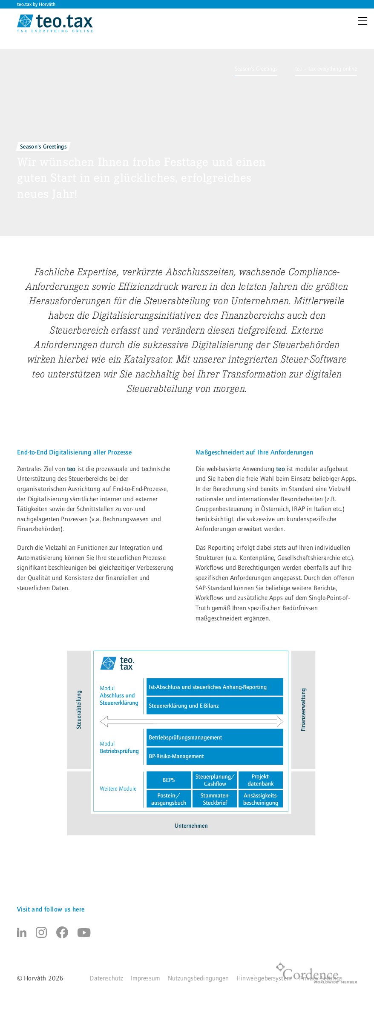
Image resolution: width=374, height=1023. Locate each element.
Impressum (145, 978)
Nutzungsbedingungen (198, 978)
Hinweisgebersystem (264, 978)
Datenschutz (106, 978)
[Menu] (364, 22)
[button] (256, 68)
